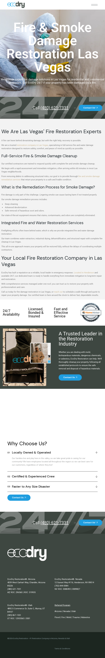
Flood (57, 617)
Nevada (66, 611)
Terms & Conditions (62, 648)
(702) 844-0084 (61, 585)
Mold (68, 617)
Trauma (76, 617)
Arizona (58, 611)
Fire (63, 617)
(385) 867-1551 (14, 615)
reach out (58, 292)
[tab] (52, 452)
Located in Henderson (84, 272)
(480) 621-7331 (14, 589)
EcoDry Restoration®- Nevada (68, 579)
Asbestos (85, 617)
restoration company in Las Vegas (32, 145)
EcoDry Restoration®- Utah (19, 605)
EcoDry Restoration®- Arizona (21, 579)
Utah (74, 611)
